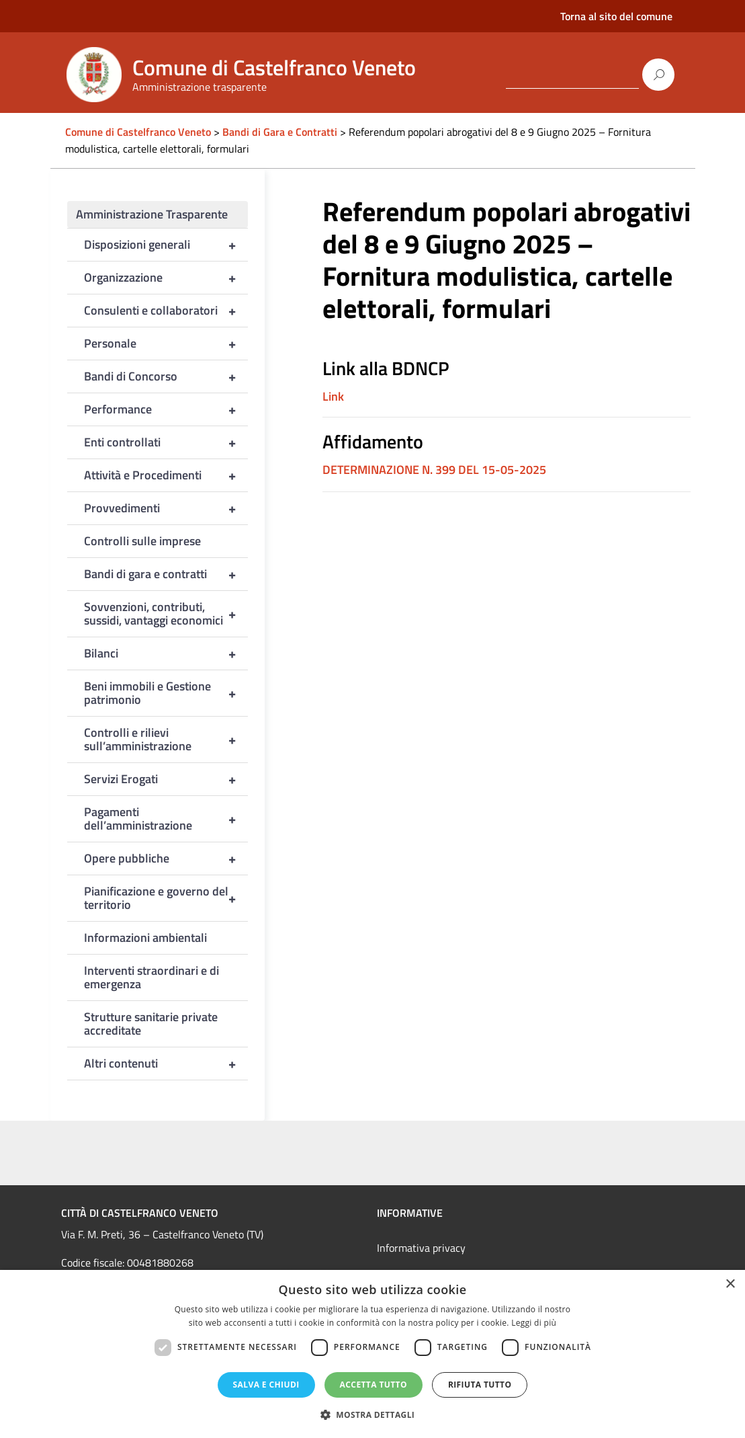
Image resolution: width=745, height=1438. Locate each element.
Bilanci (166, 653)
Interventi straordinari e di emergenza (151, 977)
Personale (166, 343)
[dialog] (372, 1354)
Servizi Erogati (166, 779)
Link (333, 396)
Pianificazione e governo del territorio (166, 898)
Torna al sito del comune (616, 16)
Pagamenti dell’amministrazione (166, 819)
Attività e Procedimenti (166, 475)
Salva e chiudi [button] (266, 1384)
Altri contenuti (166, 1063)
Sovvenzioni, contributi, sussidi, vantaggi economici (166, 614)
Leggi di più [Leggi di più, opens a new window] (533, 1322)
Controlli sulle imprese (142, 541)
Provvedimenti (166, 508)
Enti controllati (166, 442)
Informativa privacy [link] (421, 1248)
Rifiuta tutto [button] (480, 1384)
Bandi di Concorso (166, 376)
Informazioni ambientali (145, 937)
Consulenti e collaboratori (166, 310)
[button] (373, 1415)
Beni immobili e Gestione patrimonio (166, 693)
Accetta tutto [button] (373, 1384)
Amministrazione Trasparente (152, 214)
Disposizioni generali (166, 245)
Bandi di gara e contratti (166, 574)
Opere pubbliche (166, 858)
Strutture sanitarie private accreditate (151, 1023)
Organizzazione (166, 278)
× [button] (730, 1284)
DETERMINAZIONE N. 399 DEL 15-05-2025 (434, 470)
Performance (166, 409)
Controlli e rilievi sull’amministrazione (166, 739)
